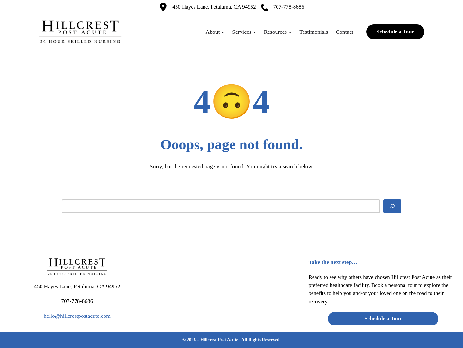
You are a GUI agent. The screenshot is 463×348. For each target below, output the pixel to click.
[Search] (392, 206)
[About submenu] (223, 32)
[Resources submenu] (290, 32)
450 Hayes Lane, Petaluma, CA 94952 (214, 7)
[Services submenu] (254, 32)
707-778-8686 (288, 7)
